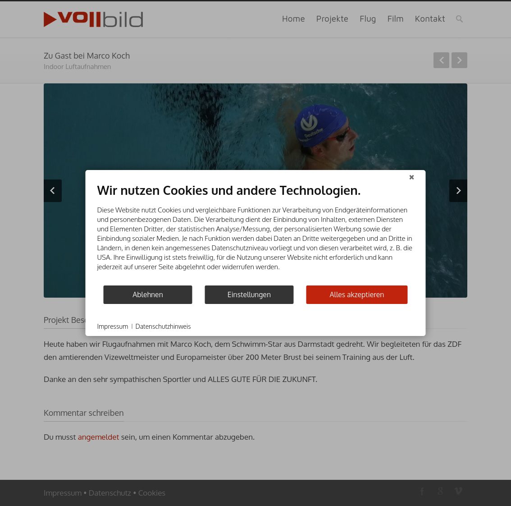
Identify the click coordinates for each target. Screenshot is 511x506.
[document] (255, 233)
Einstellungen (249, 294)
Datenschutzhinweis (163, 326)
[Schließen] (412, 177)
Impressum (112, 326)
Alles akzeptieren (357, 294)
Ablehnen (147, 294)
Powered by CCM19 (389, 326)
